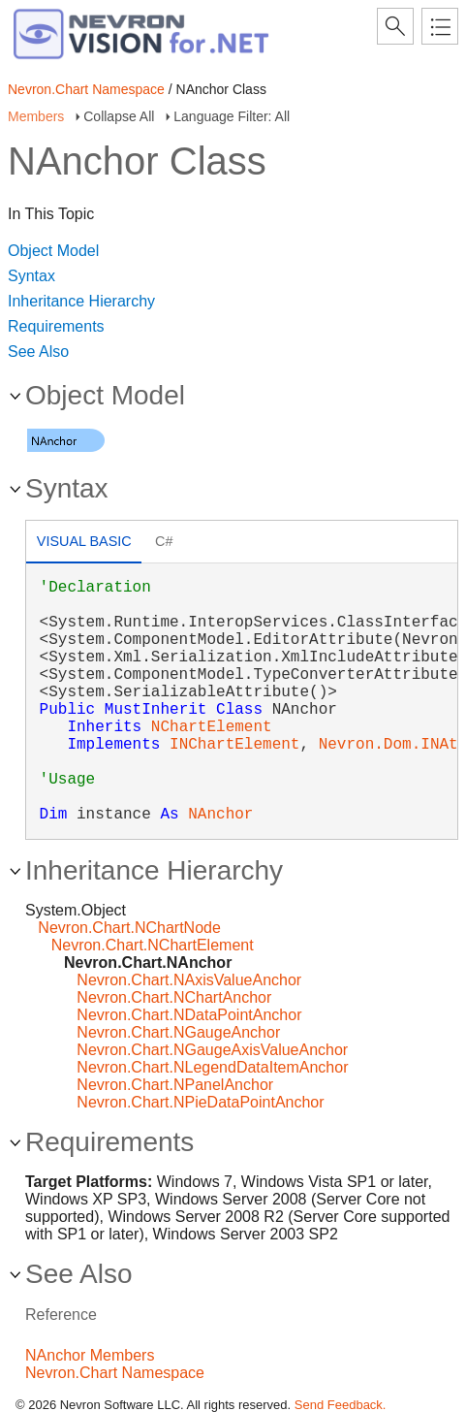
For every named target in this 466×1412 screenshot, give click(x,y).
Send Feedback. (341, 1404)
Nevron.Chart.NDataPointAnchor (189, 1015)
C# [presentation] (163, 541)
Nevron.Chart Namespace (86, 89)
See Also (38, 351)
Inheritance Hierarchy (81, 301)
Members (36, 116)
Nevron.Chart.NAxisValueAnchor (189, 980)
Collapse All (118, 116)
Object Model (53, 250)
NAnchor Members (89, 1355)
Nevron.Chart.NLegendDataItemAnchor (212, 1067)
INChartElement (234, 745)
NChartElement (211, 727)
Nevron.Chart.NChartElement (152, 945)
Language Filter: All (231, 116)
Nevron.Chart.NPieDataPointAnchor (200, 1102)
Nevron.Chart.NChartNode (129, 927)
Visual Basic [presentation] (84, 541)
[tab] (83, 543)
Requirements (56, 326)
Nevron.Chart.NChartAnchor (174, 997)
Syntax (31, 276)
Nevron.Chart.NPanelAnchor (175, 1084)
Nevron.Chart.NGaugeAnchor (178, 1032)
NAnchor (220, 814)
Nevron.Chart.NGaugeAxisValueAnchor (212, 1050)
